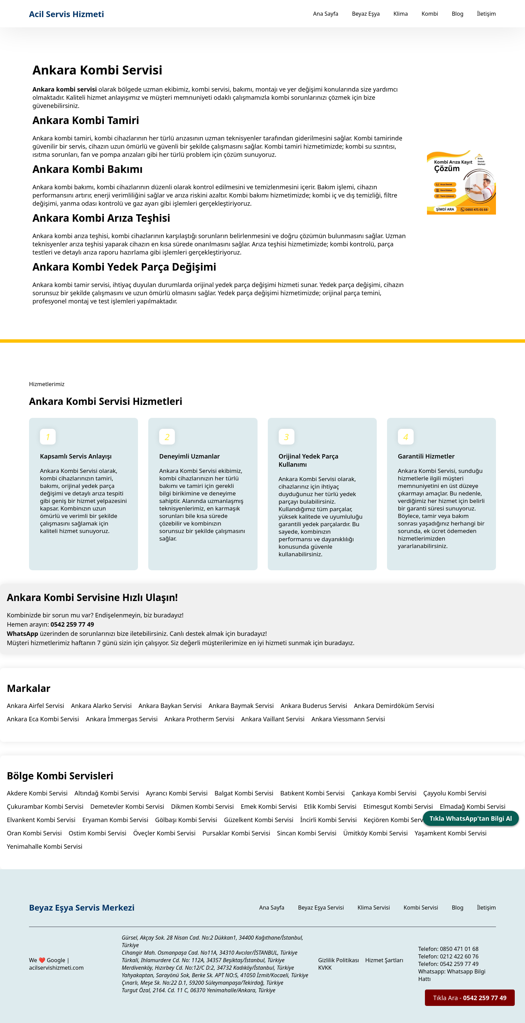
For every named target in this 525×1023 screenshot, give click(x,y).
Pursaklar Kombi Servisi (236, 833)
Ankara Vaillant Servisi (273, 719)
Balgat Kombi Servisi (244, 793)
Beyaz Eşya (366, 13)
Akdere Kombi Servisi (37, 793)
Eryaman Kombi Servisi (115, 820)
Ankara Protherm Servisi (199, 719)
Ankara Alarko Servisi (101, 705)
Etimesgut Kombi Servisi (398, 806)
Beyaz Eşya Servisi (321, 907)
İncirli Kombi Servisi (328, 820)
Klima (400, 13)
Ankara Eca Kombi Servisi (43, 719)
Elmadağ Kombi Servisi (473, 806)
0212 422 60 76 (459, 956)
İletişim (486, 13)
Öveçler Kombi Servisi (164, 833)
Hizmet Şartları (384, 960)
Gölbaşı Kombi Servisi (186, 820)
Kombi (430, 13)
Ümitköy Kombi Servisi (375, 833)
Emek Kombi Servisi (269, 806)
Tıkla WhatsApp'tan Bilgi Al (471, 818)
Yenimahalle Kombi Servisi (44, 846)
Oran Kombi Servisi (34, 833)
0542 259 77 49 (72, 624)
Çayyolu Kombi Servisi (454, 793)
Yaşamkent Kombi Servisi (451, 833)
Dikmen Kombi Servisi (202, 806)
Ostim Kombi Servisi (97, 833)
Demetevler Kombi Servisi (127, 806)
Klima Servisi (374, 907)
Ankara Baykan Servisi (170, 705)
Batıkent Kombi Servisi (312, 793)
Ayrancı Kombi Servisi (177, 793)
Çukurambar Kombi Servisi (45, 806)
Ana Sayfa (326, 13)
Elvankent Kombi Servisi (41, 820)
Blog (458, 13)
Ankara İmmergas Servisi (121, 719)
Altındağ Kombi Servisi (106, 793)
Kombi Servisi (421, 907)
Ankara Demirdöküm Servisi (394, 705)
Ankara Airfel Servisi (35, 705)
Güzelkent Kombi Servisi (258, 820)
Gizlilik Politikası (338, 960)
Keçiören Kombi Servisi (396, 820)
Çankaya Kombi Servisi (383, 793)
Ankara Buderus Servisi (314, 705)
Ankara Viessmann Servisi (348, 719)
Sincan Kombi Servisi (306, 833)
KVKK (325, 967)
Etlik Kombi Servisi (330, 806)
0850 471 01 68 (459, 949)
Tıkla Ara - (470, 998)
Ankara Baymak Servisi (241, 705)
